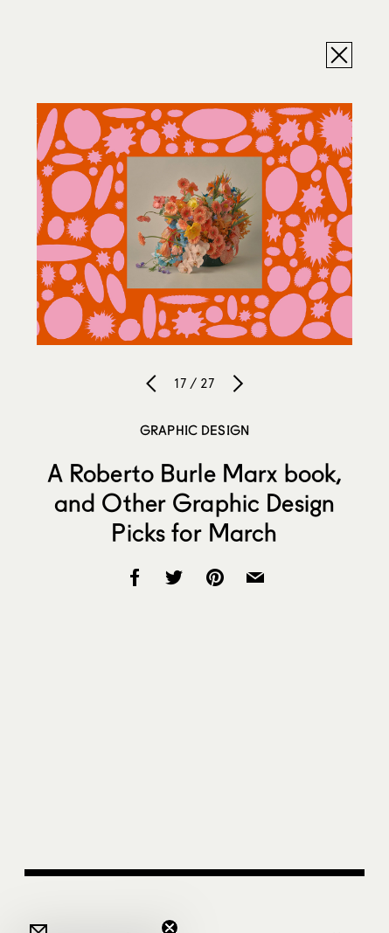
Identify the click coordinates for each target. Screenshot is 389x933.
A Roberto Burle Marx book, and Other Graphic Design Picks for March (195, 502)
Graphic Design (194, 430)
